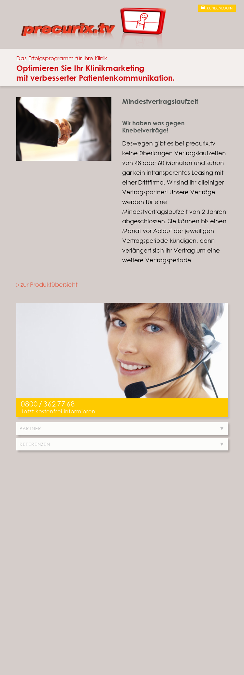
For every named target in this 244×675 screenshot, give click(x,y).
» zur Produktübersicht (47, 284)
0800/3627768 (48, 404)
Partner (30, 428)
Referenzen (35, 444)
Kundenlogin (220, 8)
